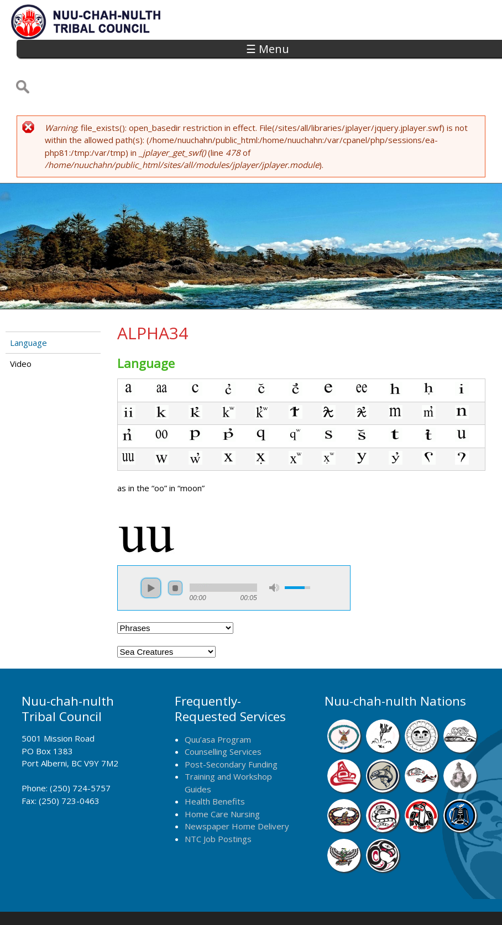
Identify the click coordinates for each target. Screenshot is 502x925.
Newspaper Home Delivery (237, 789)
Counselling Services (223, 714)
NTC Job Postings (218, 801)
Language (28, 305)
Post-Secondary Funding (231, 727)
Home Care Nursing (222, 776)
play (151, 551)
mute (274, 551)
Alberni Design (290, 901)
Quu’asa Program (218, 702)
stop (175, 551)
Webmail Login (415, 901)
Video (21, 327)
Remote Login (353, 901)
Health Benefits (215, 764)
